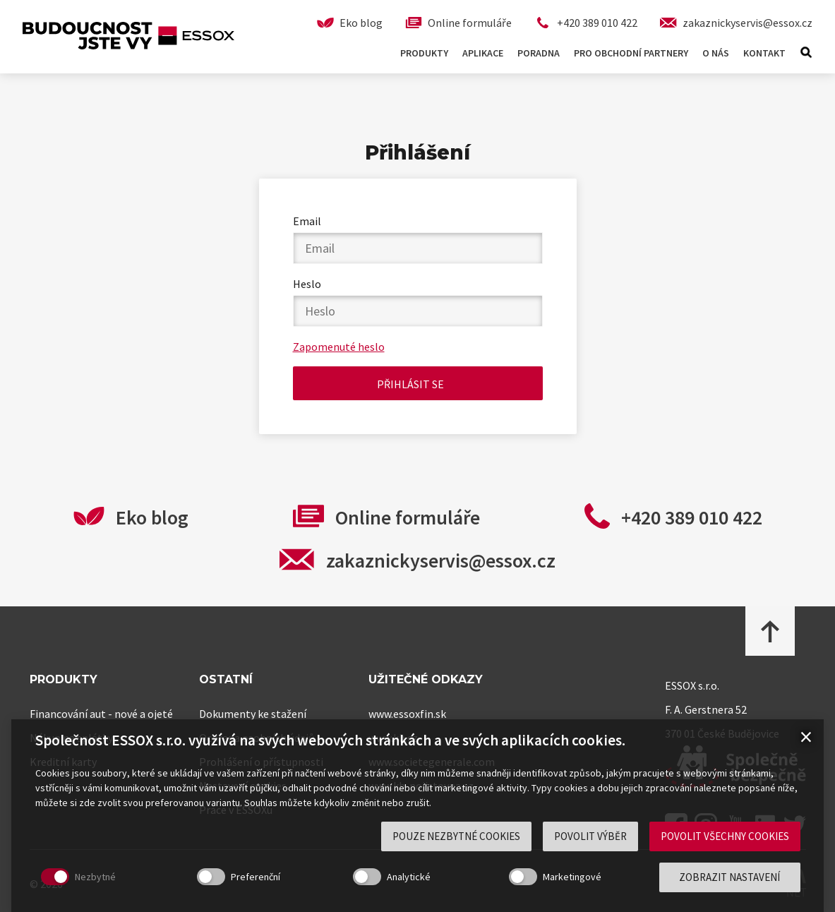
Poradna (538, 53)
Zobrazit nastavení (729, 877)
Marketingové (572, 876)
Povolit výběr (590, 836)
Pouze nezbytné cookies (456, 836)
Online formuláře (407, 517)
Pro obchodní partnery (631, 53)
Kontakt (764, 53)
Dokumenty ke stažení (252, 713)
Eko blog (152, 517)
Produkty (424, 53)
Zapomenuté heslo (339, 347)
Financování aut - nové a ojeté (101, 713)
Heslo (307, 284)
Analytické (409, 876)
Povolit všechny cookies (725, 836)
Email (307, 221)
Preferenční (255, 876)
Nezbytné (95, 876)
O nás (715, 53)
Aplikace (482, 53)
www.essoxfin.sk (407, 713)
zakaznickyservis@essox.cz (440, 560)
